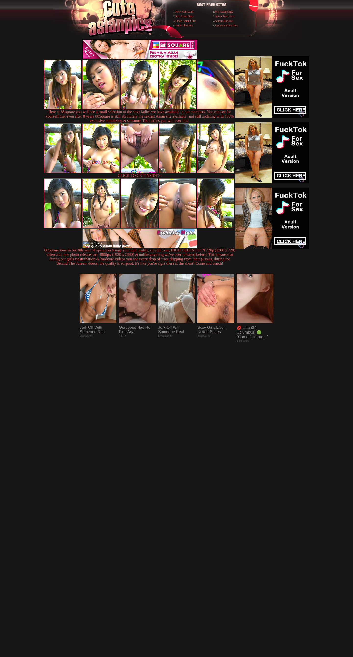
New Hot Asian (184, 11)
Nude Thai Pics (184, 25)
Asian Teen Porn (225, 16)
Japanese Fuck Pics (226, 25)
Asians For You (224, 21)
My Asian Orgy (224, 11)
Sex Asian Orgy (184, 16)
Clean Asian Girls (185, 21)
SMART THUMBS (185, 556)
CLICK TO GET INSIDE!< (140, 175)
